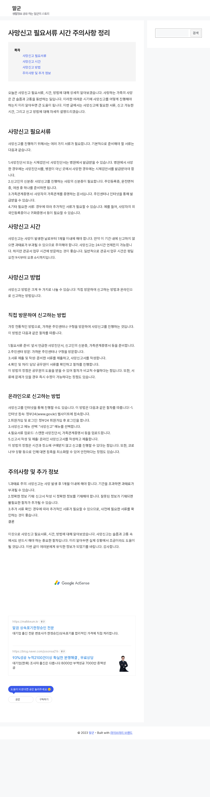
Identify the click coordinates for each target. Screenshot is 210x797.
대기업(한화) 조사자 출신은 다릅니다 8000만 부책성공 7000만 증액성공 (59, 723)
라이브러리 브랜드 (121, 790)
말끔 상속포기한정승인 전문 (33, 685)
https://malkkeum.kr (25, 679)
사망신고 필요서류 (34, 56)
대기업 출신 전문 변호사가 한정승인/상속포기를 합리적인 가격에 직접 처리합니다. (66, 691)
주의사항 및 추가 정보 (37, 73)
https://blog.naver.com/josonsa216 (35, 709)
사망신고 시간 (32, 62)
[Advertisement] (72, 114)
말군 (16, 8)
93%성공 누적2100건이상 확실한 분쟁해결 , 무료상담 (53, 715)
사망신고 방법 (32, 67)
